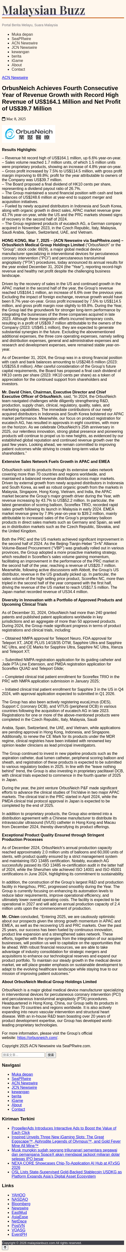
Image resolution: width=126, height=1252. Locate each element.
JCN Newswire (24, 47)
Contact (18, 69)
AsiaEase (20, 1217)
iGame (17, 61)
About (17, 65)
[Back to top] (5, 1247)
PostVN (18, 1226)
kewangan (20, 52)
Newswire (20, 1208)
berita (16, 56)
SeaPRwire (21, 39)
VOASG (18, 1230)
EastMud (19, 1212)
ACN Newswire (25, 43)
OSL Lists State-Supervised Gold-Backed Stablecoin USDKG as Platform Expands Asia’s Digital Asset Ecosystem (67, 1174)
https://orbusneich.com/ (37, 1038)
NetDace (19, 1221)
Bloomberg (21, 1204)
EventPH (19, 1234)
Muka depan (22, 34)
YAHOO (18, 1195)
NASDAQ (20, 1199)
